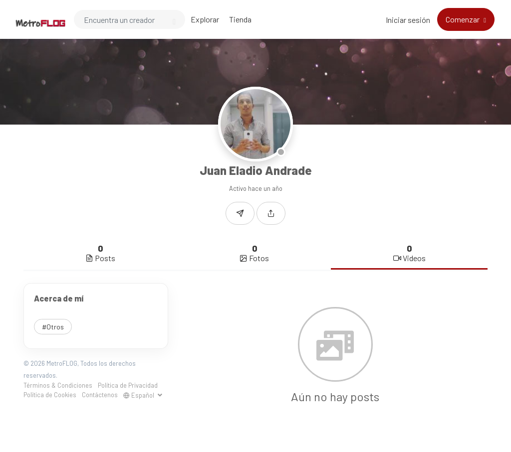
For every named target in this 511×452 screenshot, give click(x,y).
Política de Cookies (49, 395)
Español (139, 395)
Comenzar (463, 19)
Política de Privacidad (128, 385)
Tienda (240, 19)
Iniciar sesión (408, 19)
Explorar (205, 19)
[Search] (129, 19)
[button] (270, 213)
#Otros (53, 326)
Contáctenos (100, 395)
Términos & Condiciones (57, 385)
